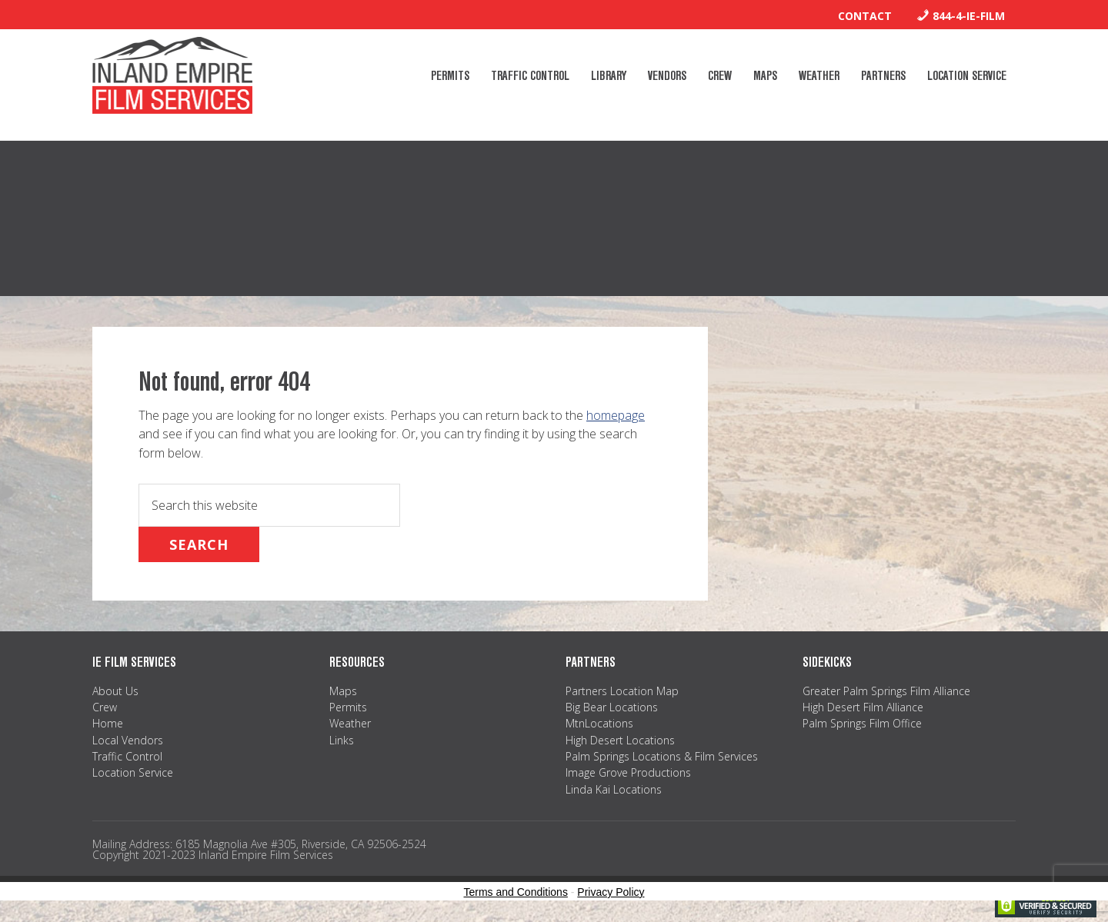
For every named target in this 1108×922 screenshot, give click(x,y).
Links (341, 740)
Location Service (132, 772)
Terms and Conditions (516, 892)
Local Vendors (127, 740)
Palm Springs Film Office (862, 723)
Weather (350, 723)
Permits (348, 707)
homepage (615, 415)
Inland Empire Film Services (172, 75)
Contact (865, 15)
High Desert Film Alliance (863, 707)
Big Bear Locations (612, 707)
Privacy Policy (610, 892)
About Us (115, 691)
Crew (104, 707)
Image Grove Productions (628, 772)
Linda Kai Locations (614, 789)
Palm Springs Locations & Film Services (662, 756)
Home (107, 723)
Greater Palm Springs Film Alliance (886, 691)
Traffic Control (127, 756)
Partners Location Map (622, 691)
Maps (343, 691)
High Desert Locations (620, 740)
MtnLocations (599, 723)
